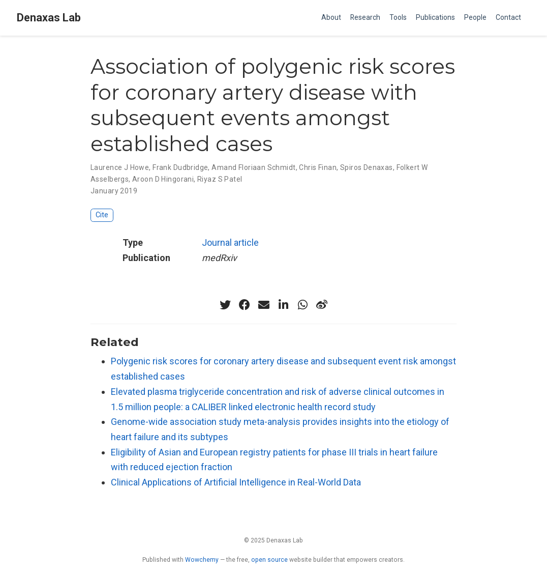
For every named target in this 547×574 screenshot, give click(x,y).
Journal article (230, 242)
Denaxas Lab (49, 17)
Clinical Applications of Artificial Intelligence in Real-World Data (236, 482)
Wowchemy (202, 559)
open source (269, 559)
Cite (102, 215)
